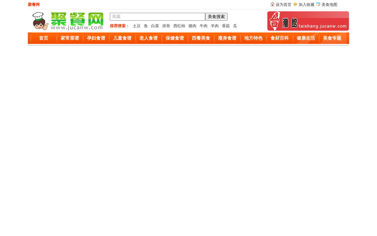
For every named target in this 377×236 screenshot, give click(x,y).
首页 (43, 38)
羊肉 (215, 26)
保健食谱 (175, 38)
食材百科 (279, 38)
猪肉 (192, 26)
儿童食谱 (122, 38)
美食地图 (329, 4)
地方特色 (253, 38)
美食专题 (332, 38)
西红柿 (179, 26)
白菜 (155, 26)
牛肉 (204, 26)
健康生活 (306, 38)
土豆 (137, 26)
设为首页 (283, 4)
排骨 (166, 26)
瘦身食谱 (227, 38)
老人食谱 (148, 38)
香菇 (226, 26)
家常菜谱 (70, 38)
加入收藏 (306, 4)
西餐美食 (201, 38)
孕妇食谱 (96, 38)
